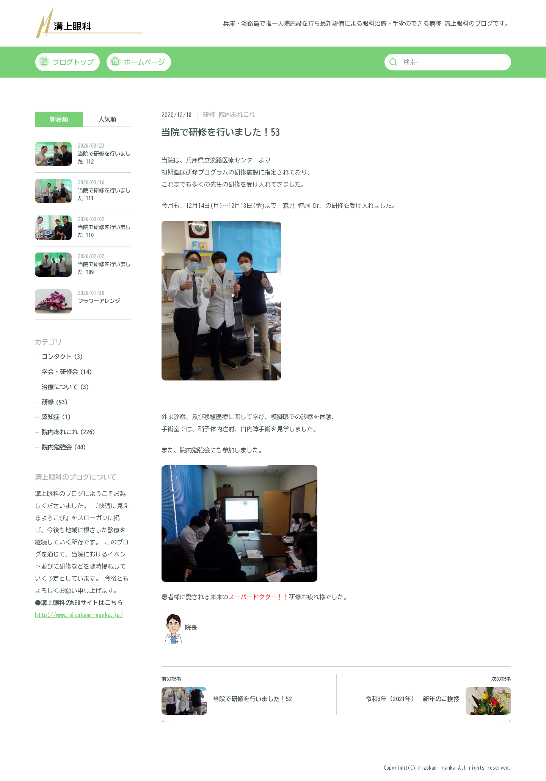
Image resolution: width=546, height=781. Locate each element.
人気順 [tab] (107, 119)
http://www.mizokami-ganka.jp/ (79, 615)
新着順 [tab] (59, 119)
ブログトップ (66, 62)
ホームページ (137, 62)
